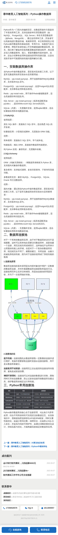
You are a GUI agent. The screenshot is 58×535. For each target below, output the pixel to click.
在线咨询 (17, 530)
